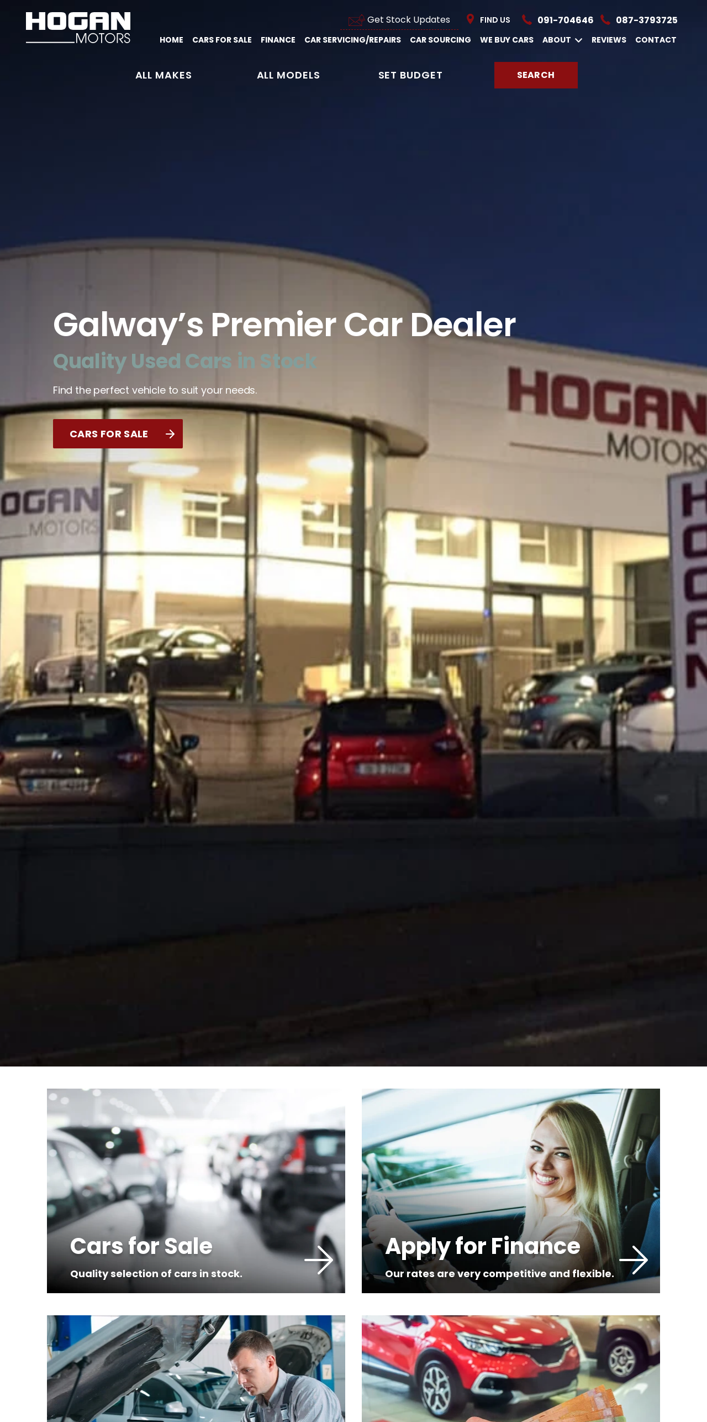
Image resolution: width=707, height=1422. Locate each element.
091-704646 (565, 20)
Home (171, 39)
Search (536, 75)
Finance (278, 39)
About (562, 40)
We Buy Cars (507, 39)
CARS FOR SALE (122, 434)
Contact (656, 39)
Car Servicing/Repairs (352, 39)
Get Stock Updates (399, 19)
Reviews (609, 39)
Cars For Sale (222, 39)
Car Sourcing (440, 39)
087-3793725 (647, 20)
